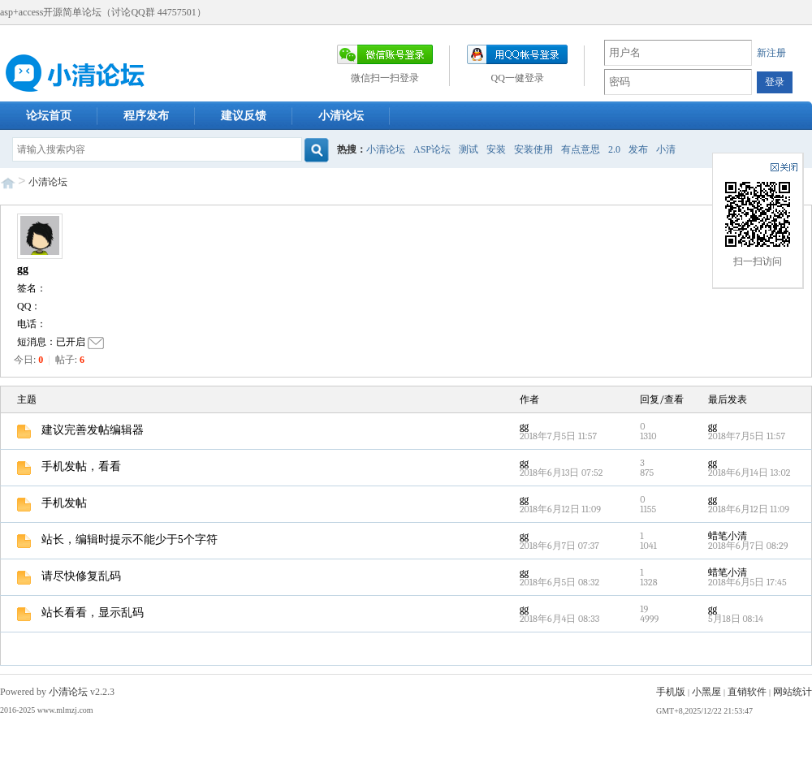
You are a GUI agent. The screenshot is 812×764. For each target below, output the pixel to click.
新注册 (771, 52)
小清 (666, 149)
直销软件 (747, 691)
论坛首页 (48, 116)
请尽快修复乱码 (69, 576)
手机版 (670, 691)
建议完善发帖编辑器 (80, 430)
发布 (638, 149)
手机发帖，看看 (69, 466)
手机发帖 (52, 503)
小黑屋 (706, 691)
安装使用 (533, 149)
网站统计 (792, 691)
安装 (496, 149)
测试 (468, 149)
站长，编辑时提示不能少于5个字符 (117, 539)
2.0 (614, 149)
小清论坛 (341, 116)
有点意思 (580, 149)
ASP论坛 (432, 149)
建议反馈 (243, 116)
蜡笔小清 (727, 536)
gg (22, 269)
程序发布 (146, 116)
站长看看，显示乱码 (80, 612)
